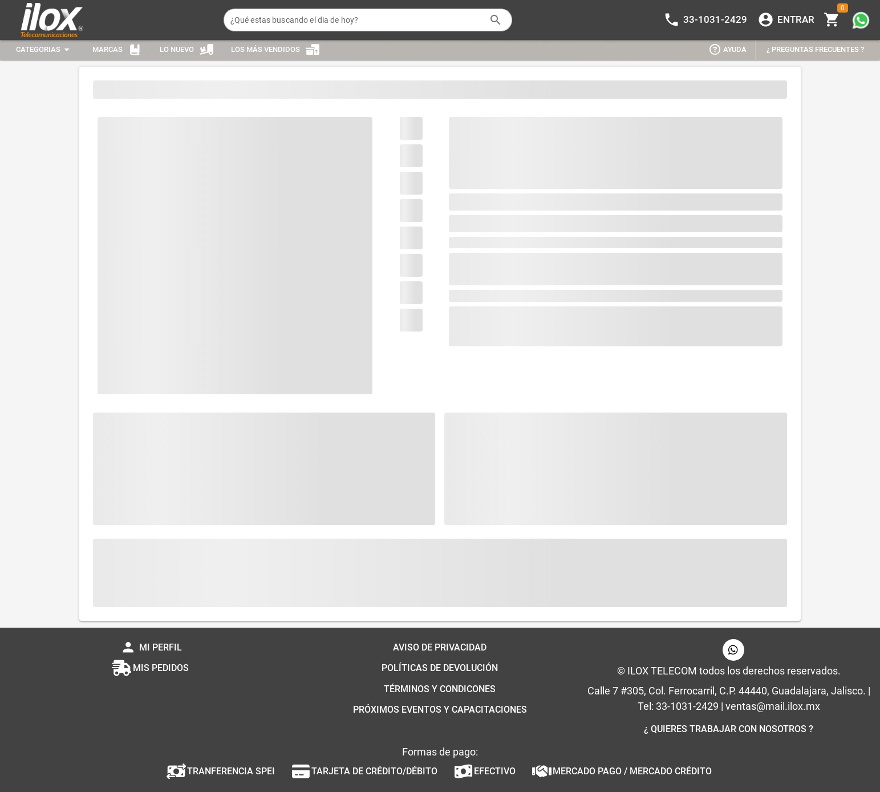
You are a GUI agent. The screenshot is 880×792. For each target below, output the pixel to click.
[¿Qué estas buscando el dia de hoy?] (356, 20)
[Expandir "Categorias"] (44, 50)
